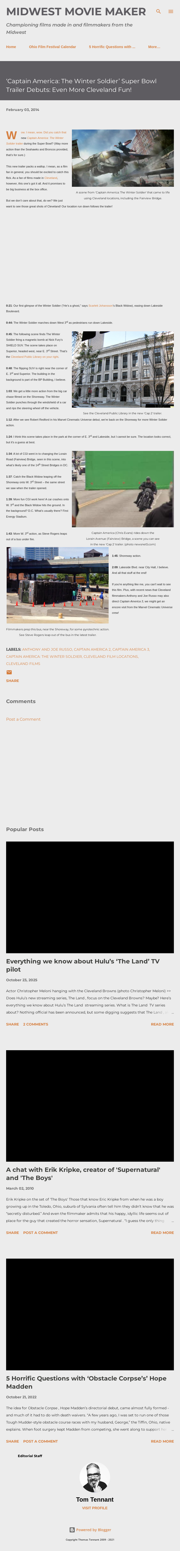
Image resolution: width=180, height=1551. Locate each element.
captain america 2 (92, 649)
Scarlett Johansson (100, 305)
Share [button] (12, 680)
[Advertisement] (90, 774)
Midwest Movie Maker (76, 11)
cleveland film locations (111, 656)
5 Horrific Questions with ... (112, 47)
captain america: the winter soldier (44, 656)
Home (11, 47)
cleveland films (23, 663)
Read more (162, 1024)
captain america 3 (130, 649)
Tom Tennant (94, 1499)
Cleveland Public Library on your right (34, 356)
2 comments (35, 1024)
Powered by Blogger (90, 1529)
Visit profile (95, 1508)
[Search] (159, 9)
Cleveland (50, 177)
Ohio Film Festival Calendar (52, 47)
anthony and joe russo (47, 649)
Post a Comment (23, 719)
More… (154, 47)
